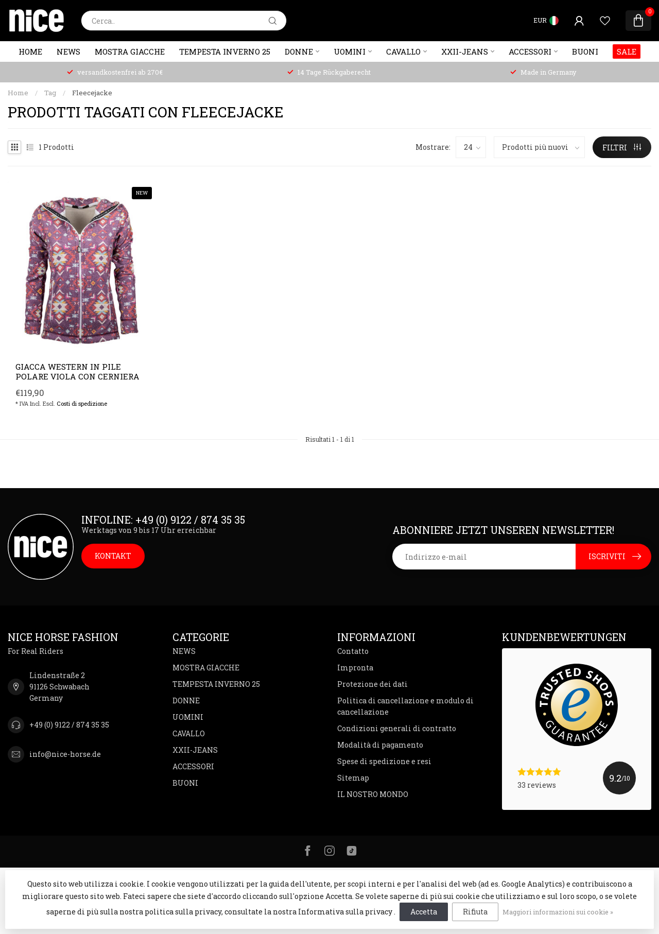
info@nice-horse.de (65, 754)
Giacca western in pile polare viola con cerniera (77, 371)
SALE (626, 51)
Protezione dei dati (372, 684)
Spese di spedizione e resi (384, 761)
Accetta (423, 911)
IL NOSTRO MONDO (372, 794)
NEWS (68, 51)
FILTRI (621, 147)
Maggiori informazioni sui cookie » (557, 912)
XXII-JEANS (464, 51)
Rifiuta (475, 911)
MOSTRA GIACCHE (130, 51)
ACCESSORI (530, 51)
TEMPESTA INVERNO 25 (224, 51)
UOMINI (350, 51)
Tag (50, 92)
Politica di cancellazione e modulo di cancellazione (405, 706)
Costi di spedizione (82, 403)
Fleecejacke (92, 92)
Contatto (353, 651)
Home (30, 51)
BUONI (585, 51)
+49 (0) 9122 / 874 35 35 (69, 725)
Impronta (355, 667)
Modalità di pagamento (380, 745)
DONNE (299, 51)
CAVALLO (403, 51)
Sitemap (353, 778)
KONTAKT (113, 556)
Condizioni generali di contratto (396, 728)
